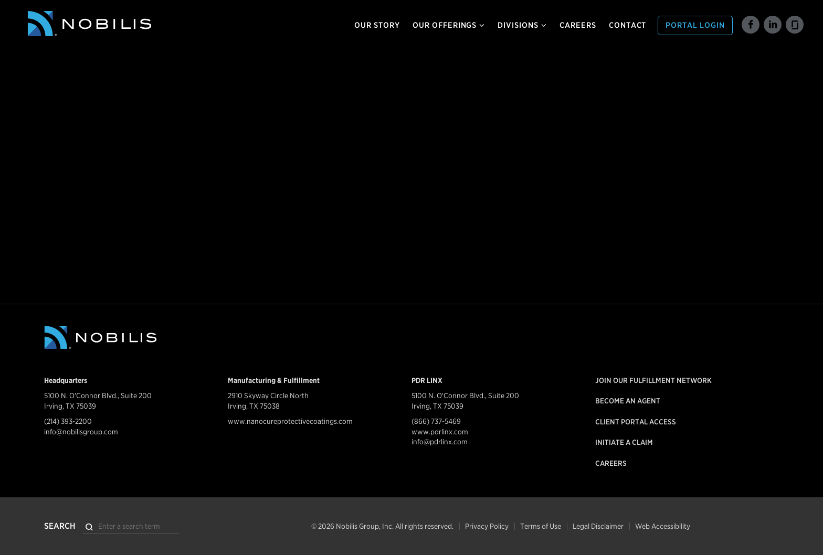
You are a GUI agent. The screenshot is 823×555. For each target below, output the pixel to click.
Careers (578, 25)
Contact (628, 25)
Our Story (377, 25)
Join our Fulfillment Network (653, 380)
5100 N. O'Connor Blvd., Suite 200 (98, 395)
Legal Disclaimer (598, 526)
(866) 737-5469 (436, 421)
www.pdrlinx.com (440, 432)
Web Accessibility (662, 526)
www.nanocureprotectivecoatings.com (290, 421)
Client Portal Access (635, 422)
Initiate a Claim (624, 442)
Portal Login (695, 25)
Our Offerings (449, 25)
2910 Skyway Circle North (268, 395)
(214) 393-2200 (68, 421)
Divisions (522, 25)
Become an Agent (627, 401)
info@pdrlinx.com (440, 441)
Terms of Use (540, 526)
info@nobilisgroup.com (81, 432)
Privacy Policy (487, 526)
